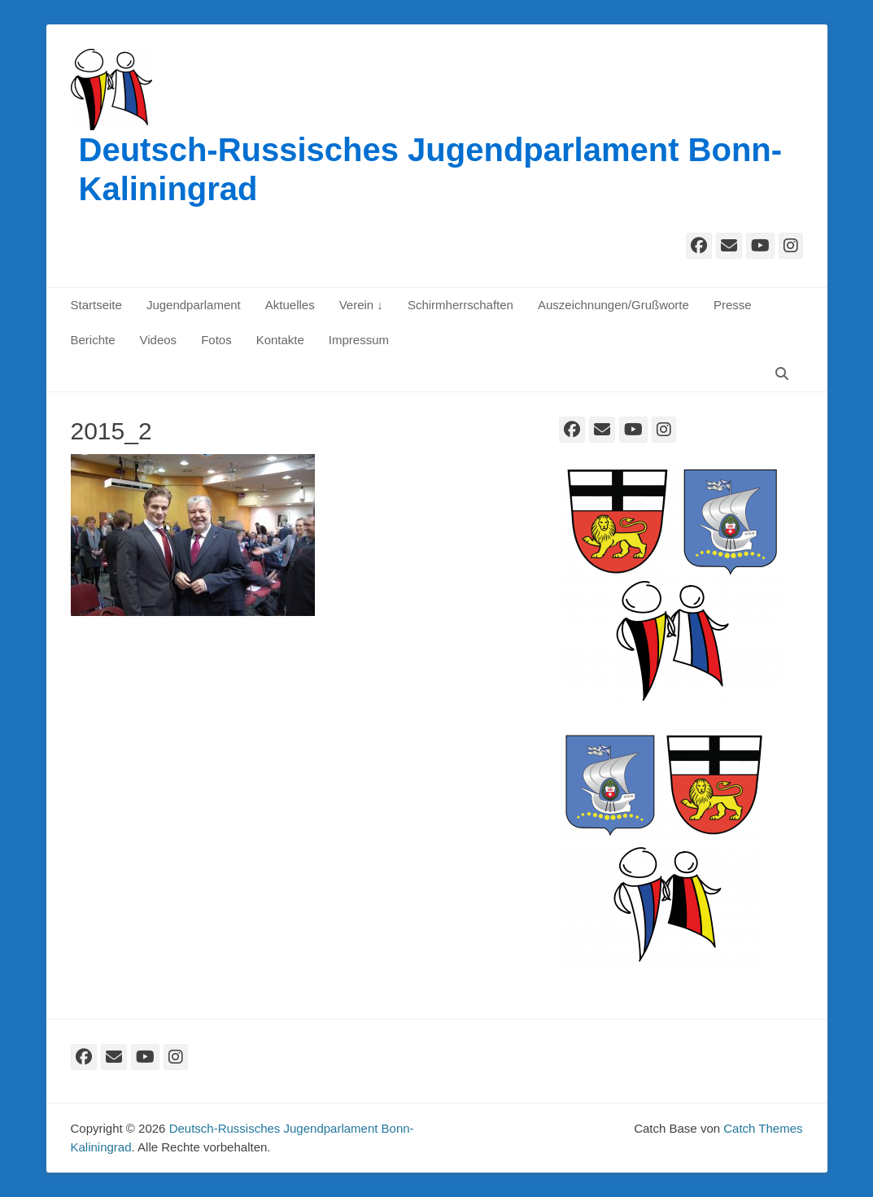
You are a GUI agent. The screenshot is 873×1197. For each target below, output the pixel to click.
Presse (733, 305)
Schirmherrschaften (460, 305)
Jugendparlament (193, 305)
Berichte (93, 340)
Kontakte (280, 340)
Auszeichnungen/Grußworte (613, 305)
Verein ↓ (361, 305)
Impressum (359, 340)
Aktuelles (290, 305)
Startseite (96, 305)
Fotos (216, 340)
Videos (158, 340)
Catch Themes (762, 1128)
